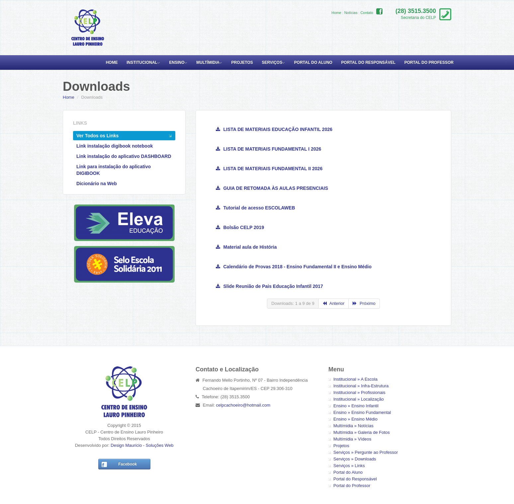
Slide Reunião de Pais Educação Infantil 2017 (269, 286)
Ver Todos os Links (97, 135)
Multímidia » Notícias (353, 425)
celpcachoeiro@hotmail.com (243, 405)
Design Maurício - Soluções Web (142, 445)
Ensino (177, 62)
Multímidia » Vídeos (352, 439)
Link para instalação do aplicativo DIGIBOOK (113, 170)
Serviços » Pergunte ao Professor (365, 452)
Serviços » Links (349, 465)
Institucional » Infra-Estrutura (360, 385)
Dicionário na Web (96, 183)
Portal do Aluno (313, 62)
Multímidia (207, 62)
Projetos (242, 62)
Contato (366, 13)
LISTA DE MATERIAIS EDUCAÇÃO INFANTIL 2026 (274, 129)
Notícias (351, 13)
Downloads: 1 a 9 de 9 (292, 303)
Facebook (127, 464)
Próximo (364, 303)
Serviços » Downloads (354, 458)
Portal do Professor (429, 62)
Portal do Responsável (368, 62)
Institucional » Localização (358, 399)
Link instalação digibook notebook (114, 146)
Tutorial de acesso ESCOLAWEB (255, 207)
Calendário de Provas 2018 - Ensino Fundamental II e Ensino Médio (294, 266)
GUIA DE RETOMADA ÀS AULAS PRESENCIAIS (272, 188)
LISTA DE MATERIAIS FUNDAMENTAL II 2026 (269, 168)
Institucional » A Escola (355, 379)
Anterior (334, 303)
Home (336, 13)
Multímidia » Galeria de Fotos (361, 432)
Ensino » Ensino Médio (355, 419)
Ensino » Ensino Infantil (356, 405)
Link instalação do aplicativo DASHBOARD (123, 156)
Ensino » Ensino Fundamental (362, 412)
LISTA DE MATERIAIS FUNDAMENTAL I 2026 (268, 149)
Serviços (272, 62)
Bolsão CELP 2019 (240, 227)
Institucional (142, 62)
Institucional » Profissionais (359, 392)
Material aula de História (246, 247)
